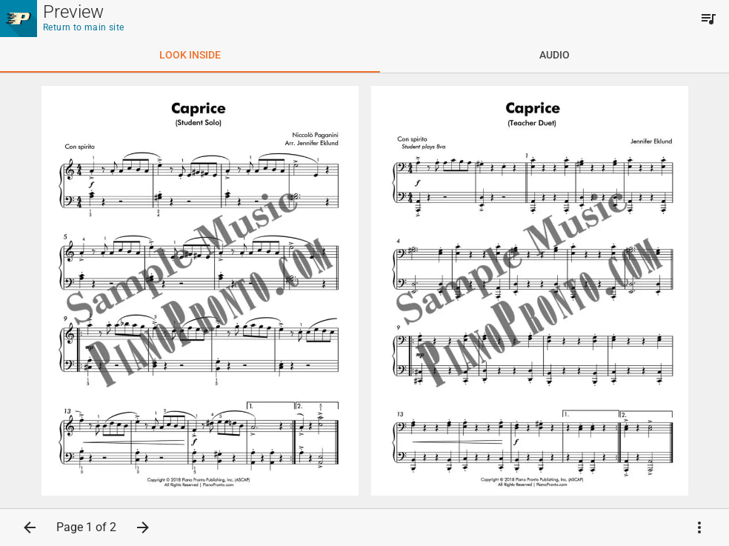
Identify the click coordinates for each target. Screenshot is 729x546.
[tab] (190, 55)
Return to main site (83, 27)
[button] (29, 527)
